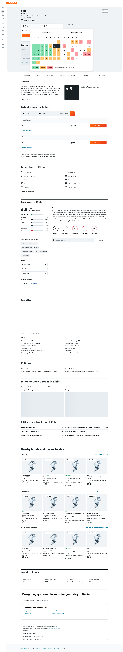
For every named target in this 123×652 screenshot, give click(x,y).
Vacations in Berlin (83, 611)
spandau (36, 247)
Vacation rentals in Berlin (57, 613)
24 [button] (38, 58)
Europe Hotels (38, 648)
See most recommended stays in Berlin (97, 527)
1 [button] (58, 42)
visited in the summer (41, 251)
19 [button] (46, 54)
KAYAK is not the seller (65, 633)
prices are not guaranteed (55, 628)
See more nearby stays (101, 454)
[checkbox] (29, 284)
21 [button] (54, 54)
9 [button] (34, 50)
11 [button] (42, 50)
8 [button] (58, 46)
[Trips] (3, 39)
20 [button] (50, 54)
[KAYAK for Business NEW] (3, 34)
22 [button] (58, 54)
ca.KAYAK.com (24, 648)
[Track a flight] (3, 27)
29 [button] (58, 58)
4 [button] (42, 46)
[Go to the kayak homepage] (11, 3)
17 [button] (38, 54)
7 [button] (54, 46)
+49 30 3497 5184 (26, 18)
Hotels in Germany (47, 648)
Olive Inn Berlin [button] (26, 513)
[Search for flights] (3, 8)
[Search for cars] (3, 15)
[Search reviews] (74, 240)
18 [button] (42, 54)
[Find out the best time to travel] (3, 31)
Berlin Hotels (57, 648)
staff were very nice (27, 244)
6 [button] (50, 46)
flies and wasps (25, 255)
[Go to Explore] (3, 23)
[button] (3, 3)
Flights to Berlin (29, 611)
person (36, 244)
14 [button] (54, 50)
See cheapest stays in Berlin (100, 491)
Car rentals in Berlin (56, 611)
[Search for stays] (3, 11)
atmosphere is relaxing (27, 251)
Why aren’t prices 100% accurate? (65, 639)
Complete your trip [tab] (29, 600)
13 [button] (50, 50)
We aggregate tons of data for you (65, 636)
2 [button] (34, 46)
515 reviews (31, 20)
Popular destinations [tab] (43, 600)
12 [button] (46, 50)
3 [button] (38, 46)
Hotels (31, 648)
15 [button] (58, 50)
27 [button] (50, 58)
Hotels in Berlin (29, 613)
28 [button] (54, 58)
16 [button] (34, 54)
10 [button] (38, 50)
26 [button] (46, 58)
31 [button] (38, 62)
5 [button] (46, 46)
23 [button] (34, 58)
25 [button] (42, 58)
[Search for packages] (3, 18)
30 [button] (34, 62)
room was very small (27, 247)
